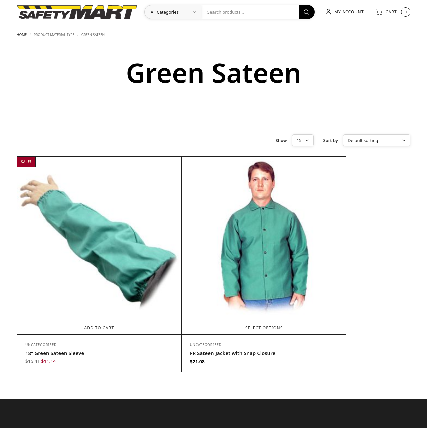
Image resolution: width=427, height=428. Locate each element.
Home (22, 34)
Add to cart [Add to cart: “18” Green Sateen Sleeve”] (82, 294)
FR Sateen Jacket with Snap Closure (198, 319)
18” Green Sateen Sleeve (54, 319)
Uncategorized (41, 310)
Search (306, 12)
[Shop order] (376, 140)
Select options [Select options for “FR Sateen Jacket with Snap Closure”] (213, 294)
